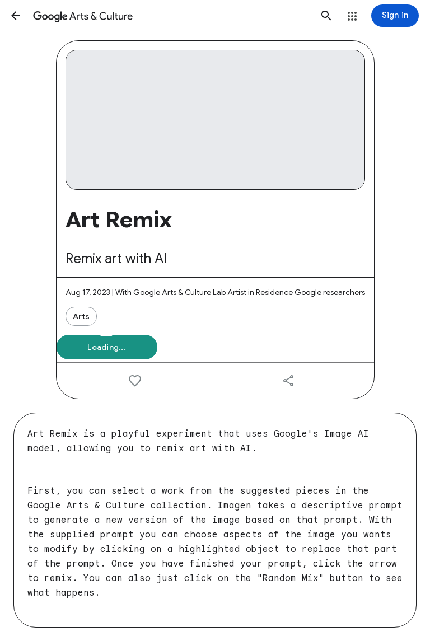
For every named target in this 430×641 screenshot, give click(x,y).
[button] (15, 15)
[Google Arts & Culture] (171, 15)
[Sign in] (395, 15)
